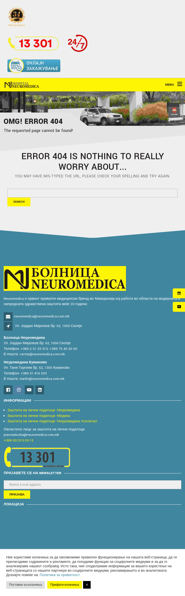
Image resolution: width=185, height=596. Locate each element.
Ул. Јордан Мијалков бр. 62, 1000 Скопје (48, 326)
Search (19, 202)
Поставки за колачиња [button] (25, 585)
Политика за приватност (60, 575)
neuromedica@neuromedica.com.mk (41, 316)
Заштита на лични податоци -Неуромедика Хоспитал (52, 421)
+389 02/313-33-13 (18, 440)
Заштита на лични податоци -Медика (38, 415)
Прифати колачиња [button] (64, 585)
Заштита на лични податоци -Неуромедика (43, 410)
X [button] (87, 585)
